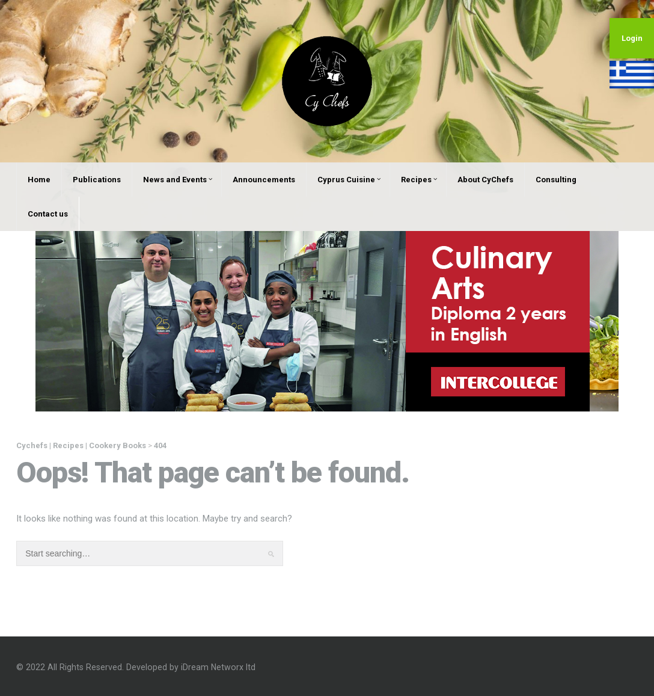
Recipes (419, 179)
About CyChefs (485, 179)
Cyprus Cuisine (348, 179)
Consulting (556, 179)
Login (632, 38)
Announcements (264, 179)
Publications (97, 179)
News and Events (177, 179)
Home (39, 179)
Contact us (48, 213)
